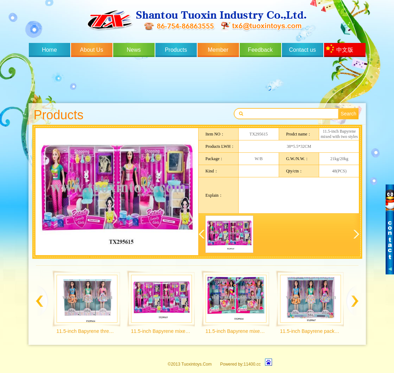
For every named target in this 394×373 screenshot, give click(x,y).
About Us (91, 50)
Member (218, 50)
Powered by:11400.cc (240, 364)
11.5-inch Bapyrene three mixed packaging (87, 331)
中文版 (344, 50)
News (134, 50)
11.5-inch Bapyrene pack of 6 (310, 331)
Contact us (302, 50)
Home (49, 50)
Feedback (260, 50)
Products (176, 50)
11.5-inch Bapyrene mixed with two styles (161, 331)
